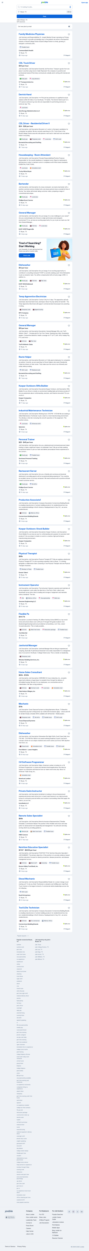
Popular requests (23, 936)
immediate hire (21, 952)
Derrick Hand (25, 94)
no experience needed (23, 1105)
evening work (20, 1169)
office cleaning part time (23, 1197)
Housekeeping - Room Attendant (34, 155)
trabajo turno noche (22, 1049)
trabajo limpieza (21, 1068)
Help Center (29, 1231)
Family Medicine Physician (31, 34)
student (19, 1155)
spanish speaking (21, 1020)
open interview (21, 1044)
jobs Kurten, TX (39, 954)
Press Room (29, 1225)
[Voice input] (70, 7)
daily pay (19, 1010)
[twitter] (77, 1211)
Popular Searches (57, 1214)
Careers (28, 1228)
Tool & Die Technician (29, 907)
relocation (19, 1172)
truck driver (20, 976)
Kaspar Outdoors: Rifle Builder (33, 386)
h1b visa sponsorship (22, 1025)
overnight (19, 1008)
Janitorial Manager (28, 645)
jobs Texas (38, 944)
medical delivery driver (23, 996)
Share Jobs (42, 1217)
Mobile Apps (56, 1228)
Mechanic (23, 704)
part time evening (21, 1039)
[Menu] (2, 2)
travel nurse (20, 988)
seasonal (19, 969)
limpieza (19, 1066)
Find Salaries (56, 1225)
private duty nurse (22, 1138)
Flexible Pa (24, 614)
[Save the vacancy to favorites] (69, 34)
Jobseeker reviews (58, 1222)
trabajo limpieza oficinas (23, 1054)
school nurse (20, 1061)
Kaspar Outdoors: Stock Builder (34, 529)
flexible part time (21, 1153)
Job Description (44, 1223)
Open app (84, 2)
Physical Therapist (28, 553)
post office (20, 1005)
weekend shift (21, 1200)
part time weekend (22, 1042)
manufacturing (21, 1129)
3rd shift (19, 1017)
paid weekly (20, 1070)
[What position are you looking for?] (44, 7)
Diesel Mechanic (27, 879)
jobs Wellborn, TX (40, 957)
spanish (19, 1102)
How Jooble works (31, 1217)
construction (20, 966)
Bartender (24, 184)
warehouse (20, 961)
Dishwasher (24, 265)
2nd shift (19, 1146)
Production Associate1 (30, 500)
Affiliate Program (44, 1220)
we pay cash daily (22, 1037)
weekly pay (20, 1027)
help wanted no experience (24, 1164)
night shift (20, 978)
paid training (20, 1052)
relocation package (22, 1112)
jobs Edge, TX (39, 952)
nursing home (20, 1015)
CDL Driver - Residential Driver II (34, 123)
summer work (20, 947)
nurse (18, 1127)
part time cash (21, 1183)
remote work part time (23, 1174)
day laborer (20, 1148)
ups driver (19, 1181)
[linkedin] (81, 1211)
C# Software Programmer (31, 762)
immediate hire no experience (25, 1047)
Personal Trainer (27, 439)
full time (19, 1003)
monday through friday (23, 1167)
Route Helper (25, 357)
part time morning (21, 1032)
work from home (21, 954)
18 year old (20, 1110)
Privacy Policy (21, 1246)
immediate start (21, 1195)
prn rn (18, 1188)
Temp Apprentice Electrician (32, 296)
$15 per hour (20, 1075)
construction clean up (23, 1115)
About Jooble (30, 1214)
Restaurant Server (28, 471)
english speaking (21, 1141)
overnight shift (21, 1136)
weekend (19, 981)
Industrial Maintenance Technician (36, 410)
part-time (19, 949)
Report (66, 55)
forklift (18, 1119)
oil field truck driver (22, 1122)
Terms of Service (10, 1246)
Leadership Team (31, 1220)
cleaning (19, 974)
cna (18, 986)
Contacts (29, 1223)
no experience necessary (23, 1084)
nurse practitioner (21, 1030)
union (18, 1073)
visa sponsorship (21, 957)
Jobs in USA (29, 1234)
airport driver (20, 1091)
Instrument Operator (29, 585)
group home (20, 1063)
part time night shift (22, 993)
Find (44, 16)
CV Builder (55, 1235)
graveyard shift (21, 1143)
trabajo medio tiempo (22, 1150)
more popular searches (23, 1202)
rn (17, 1022)
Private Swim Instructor (30, 791)
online (18, 964)
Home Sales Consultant (30, 672)
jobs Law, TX (38, 949)
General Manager (27, 212)
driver (18, 983)
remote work (20, 1117)
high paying (20, 1000)
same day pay (20, 991)
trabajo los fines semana (23, 1107)
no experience (20, 959)
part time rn (20, 1186)
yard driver (19, 1100)
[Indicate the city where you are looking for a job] (44, 12)
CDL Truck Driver (27, 63)
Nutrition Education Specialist (33, 847)
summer (19, 944)
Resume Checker (57, 1238)
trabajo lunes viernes (22, 1162)
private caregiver (21, 1035)
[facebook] (69, 1211)
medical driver (20, 1124)
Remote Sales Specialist (31, 815)
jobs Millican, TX (39, 959)
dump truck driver (21, 971)
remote (19, 998)
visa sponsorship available (24, 1078)
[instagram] (73, 1211)
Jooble (82, 1247)
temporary (19, 1093)
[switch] (69, 26)
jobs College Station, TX (42, 947)
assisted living (21, 1013)
